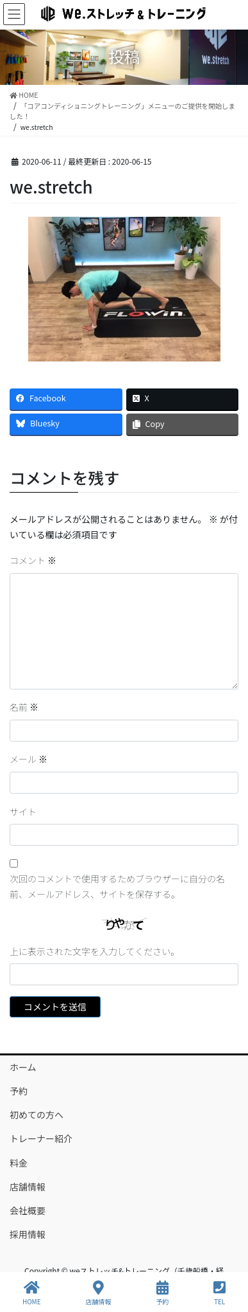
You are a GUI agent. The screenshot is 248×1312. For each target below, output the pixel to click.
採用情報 (27, 1234)
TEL (219, 1293)
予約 (19, 1090)
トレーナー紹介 (41, 1138)
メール (28, 758)
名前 (24, 706)
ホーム (23, 1067)
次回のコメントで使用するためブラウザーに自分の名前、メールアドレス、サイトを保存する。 (117, 886)
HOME (31, 1293)
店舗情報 (27, 1186)
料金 (19, 1162)
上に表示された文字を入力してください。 (94, 951)
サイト (23, 811)
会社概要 (27, 1210)
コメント (33, 560)
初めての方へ (36, 1114)
